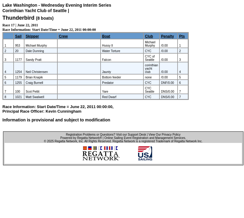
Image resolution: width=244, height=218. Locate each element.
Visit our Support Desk (131, 134)
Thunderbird (18, 18)
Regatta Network (66, 141)
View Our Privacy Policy (165, 134)
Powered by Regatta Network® (81, 138)
